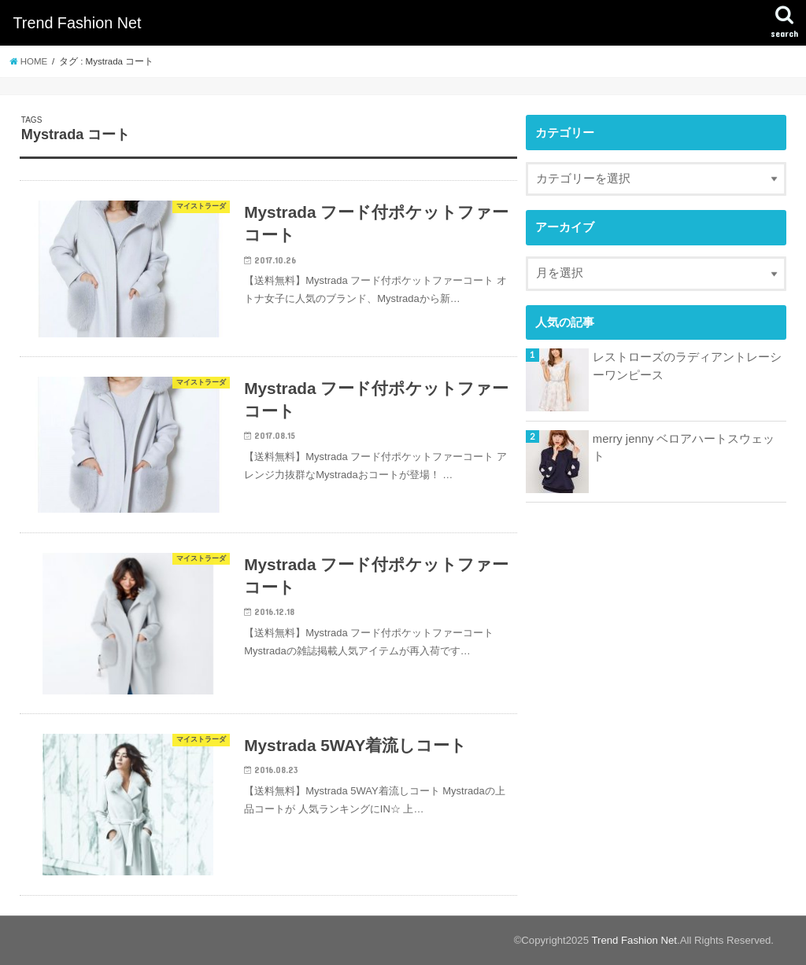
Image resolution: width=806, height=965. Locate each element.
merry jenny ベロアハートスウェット (684, 447)
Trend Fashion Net (77, 22)
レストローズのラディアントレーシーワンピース (687, 366)
